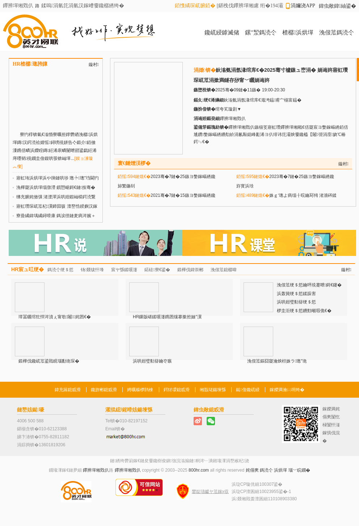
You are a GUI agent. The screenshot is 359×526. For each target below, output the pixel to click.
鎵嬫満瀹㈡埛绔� (287, 389)
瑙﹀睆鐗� (299, 470)
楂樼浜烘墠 (297, 32)
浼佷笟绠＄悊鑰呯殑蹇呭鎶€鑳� (309, 284)
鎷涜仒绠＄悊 (60, 269)
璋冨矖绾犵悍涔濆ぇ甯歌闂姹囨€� (54, 316)
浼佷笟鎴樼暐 (224, 269)
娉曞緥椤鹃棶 (140, 389)
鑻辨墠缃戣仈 (96, 470)
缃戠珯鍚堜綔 (213, 389)
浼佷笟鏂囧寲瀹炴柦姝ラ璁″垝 (277, 361)
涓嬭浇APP (303, 5)
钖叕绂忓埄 (92, 269)
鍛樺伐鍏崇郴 (190, 269)
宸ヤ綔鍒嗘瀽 (124, 269)
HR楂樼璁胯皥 (30, 64)
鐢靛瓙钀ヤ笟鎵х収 (210, 491)
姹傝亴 (252, 470)
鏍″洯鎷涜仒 (260, 32)
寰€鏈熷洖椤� (134, 163)
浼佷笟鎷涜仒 (336, 32)
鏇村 (94, 64)
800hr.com (199, 470)
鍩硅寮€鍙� (157, 269)
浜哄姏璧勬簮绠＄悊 (296, 302)
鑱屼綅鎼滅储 (221, 32)
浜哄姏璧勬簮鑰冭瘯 (152, 361)
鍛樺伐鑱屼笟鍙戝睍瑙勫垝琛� (48, 361)
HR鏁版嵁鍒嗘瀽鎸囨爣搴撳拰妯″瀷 (167, 316)
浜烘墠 (280, 470)
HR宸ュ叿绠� (27, 269)
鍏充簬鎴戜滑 (68, 389)
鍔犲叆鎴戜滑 (177, 389)
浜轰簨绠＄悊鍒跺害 (296, 293)
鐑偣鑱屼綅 (247, 389)
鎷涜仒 (266, 470)
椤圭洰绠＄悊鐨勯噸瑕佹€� (304, 310)
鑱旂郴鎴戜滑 (104, 389)
